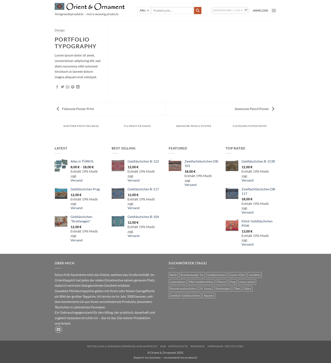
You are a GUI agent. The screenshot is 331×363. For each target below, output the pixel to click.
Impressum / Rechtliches (225, 346)
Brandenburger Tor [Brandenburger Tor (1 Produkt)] (192, 275)
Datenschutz (178, 346)
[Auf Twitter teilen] (62, 87)
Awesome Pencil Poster (254, 109)
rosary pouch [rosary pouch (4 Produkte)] (247, 282)
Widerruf (197, 346)
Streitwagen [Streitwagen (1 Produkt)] (222, 288)
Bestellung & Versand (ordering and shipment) (122, 346)
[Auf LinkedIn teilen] (78, 87)
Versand (77, 180)
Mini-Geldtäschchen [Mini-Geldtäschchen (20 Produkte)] (201, 282)
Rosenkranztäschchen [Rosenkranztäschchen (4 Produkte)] (183, 288)
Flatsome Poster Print (75, 109)
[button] (230, 10)
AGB (163, 346)
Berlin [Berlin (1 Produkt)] (173, 275)
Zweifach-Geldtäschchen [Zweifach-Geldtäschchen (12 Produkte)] (185, 295)
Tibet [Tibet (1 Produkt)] (237, 288)
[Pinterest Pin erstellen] (72, 87)
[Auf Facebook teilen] (57, 87)
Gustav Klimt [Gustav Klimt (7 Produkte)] (237, 275)
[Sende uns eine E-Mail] (58, 329)
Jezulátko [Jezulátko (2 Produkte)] (254, 275)
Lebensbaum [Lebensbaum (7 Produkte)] (177, 282)
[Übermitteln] (197, 10)
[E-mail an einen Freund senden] (67, 87)
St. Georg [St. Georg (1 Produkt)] (206, 288)
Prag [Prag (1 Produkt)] (232, 282)
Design (60, 30)
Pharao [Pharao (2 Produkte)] (221, 282)
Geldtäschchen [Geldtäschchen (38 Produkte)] (216, 275)
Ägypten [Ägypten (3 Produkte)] (209, 295)
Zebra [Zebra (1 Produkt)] (247, 288)
